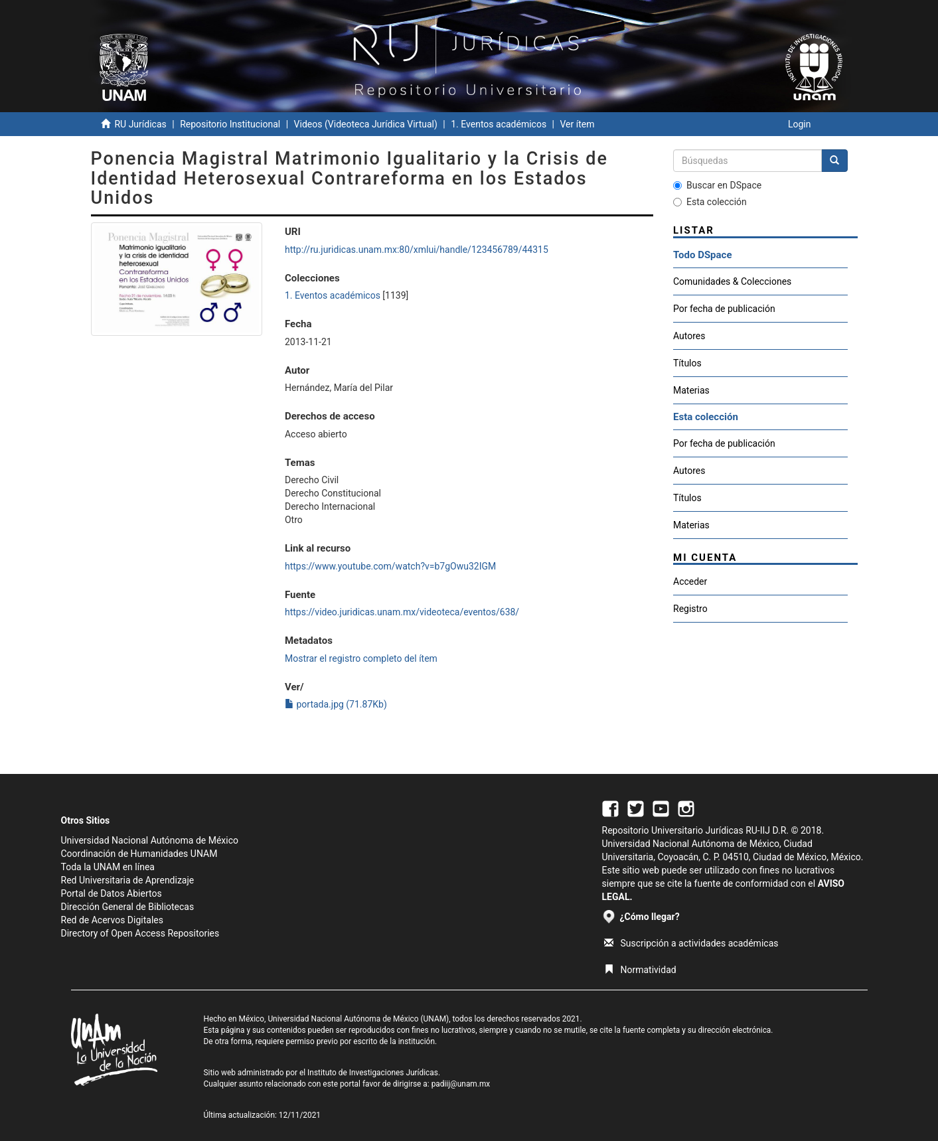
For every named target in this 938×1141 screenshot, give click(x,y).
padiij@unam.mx (461, 1084)
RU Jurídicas (140, 124)
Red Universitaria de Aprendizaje (128, 880)
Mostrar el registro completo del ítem (361, 658)
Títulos (687, 363)
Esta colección (710, 201)
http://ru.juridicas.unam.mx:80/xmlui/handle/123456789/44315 (416, 249)
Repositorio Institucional (230, 124)
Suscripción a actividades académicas (691, 943)
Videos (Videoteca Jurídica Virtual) (365, 124)
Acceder (690, 581)
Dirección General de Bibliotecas (128, 906)
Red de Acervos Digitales (112, 920)
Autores (689, 336)
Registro (690, 608)
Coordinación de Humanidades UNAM (139, 853)
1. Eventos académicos (498, 124)
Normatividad (640, 969)
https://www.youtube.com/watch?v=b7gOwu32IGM (390, 566)
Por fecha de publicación (724, 308)
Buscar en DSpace (717, 185)
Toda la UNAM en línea (108, 867)
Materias (691, 390)
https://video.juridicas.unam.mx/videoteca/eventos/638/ (402, 612)
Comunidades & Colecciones (732, 281)
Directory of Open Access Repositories (140, 933)
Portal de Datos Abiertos (111, 893)
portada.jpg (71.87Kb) (336, 704)
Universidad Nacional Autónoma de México (150, 840)
